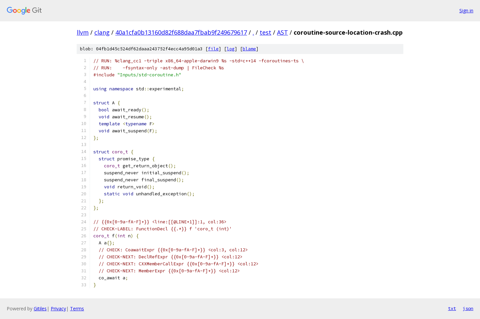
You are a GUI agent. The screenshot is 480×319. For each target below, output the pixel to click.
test (265, 32)
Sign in (466, 10)
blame (249, 49)
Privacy (58, 308)
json (468, 308)
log (231, 49)
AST (282, 32)
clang (102, 32)
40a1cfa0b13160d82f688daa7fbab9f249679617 (181, 32)
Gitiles (40, 308)
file (213, 49)
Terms (77, 308)
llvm (83, 32)
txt (452, 308)
